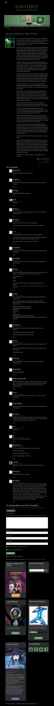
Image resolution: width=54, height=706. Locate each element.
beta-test (29, 84)
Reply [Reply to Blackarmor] (14, 458)
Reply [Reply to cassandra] (14, 265)
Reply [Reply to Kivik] (14, 244)
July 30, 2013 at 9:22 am (17, 191)
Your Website (9, 541)
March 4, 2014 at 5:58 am (17, 463)
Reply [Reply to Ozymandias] (14, 410)
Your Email (8, 535)
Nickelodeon (32, 65)
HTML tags (10, 510)
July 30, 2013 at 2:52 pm (17, 210)
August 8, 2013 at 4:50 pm (18, 415)
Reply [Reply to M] (14, 441)
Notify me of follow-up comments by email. (17, 546)
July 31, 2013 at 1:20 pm (17, 270)
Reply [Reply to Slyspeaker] (14, 375)
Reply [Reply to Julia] (14, 205)
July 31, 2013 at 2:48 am (17, 260)
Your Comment (9, 513)
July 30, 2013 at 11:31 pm (17, 249)
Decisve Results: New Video (21, 34)
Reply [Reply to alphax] (14, 290)
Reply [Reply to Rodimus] (14, 216)
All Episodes (15, 699)
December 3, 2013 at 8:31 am (18, 446)
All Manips (15, 633)
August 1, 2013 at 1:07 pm (18, 342)
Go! (46, 570)
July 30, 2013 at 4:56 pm (17, 221)
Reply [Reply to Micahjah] (14, 501)
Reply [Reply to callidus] (14, 467)
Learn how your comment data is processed (35, 559)
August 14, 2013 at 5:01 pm (18, 428)
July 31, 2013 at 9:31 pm (17, 326)
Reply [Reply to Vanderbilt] (14, 254)
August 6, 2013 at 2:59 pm (18, 404)
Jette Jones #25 (12, 628)
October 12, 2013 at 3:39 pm (18, 437)
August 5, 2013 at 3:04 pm (18, 380)
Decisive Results (28, 44)
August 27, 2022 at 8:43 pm (18, 482)
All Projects (38, 638)
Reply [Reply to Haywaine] (14, 175)
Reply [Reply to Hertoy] (14, 196)
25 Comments (43, 159)
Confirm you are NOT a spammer (14, 556)
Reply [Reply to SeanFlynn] (14, 337)
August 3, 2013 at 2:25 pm (18, 370)
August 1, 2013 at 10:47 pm (18, 360)
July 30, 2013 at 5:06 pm (17, 233)
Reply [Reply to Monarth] (14, 422)
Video (48, 160)
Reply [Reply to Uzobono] (14, 186)
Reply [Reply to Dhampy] (14, 365)
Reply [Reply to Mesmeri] (14, 228)
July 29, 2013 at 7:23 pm (17, 171)
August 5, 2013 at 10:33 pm (18, 394)
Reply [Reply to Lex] (14, 432)
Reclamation (33, 605)
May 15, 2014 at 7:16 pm (17, 473)
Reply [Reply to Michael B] (14, 477)
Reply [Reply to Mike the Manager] (14, 388)
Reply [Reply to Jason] (14, 399)
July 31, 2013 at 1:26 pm (17, 295)
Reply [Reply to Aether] (14, 354)
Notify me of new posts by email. (15, 549)
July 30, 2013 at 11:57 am (17, 201)
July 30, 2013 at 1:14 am (17, 181)
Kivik (14, 231)
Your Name (8, 530)
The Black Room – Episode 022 (12, 671)
